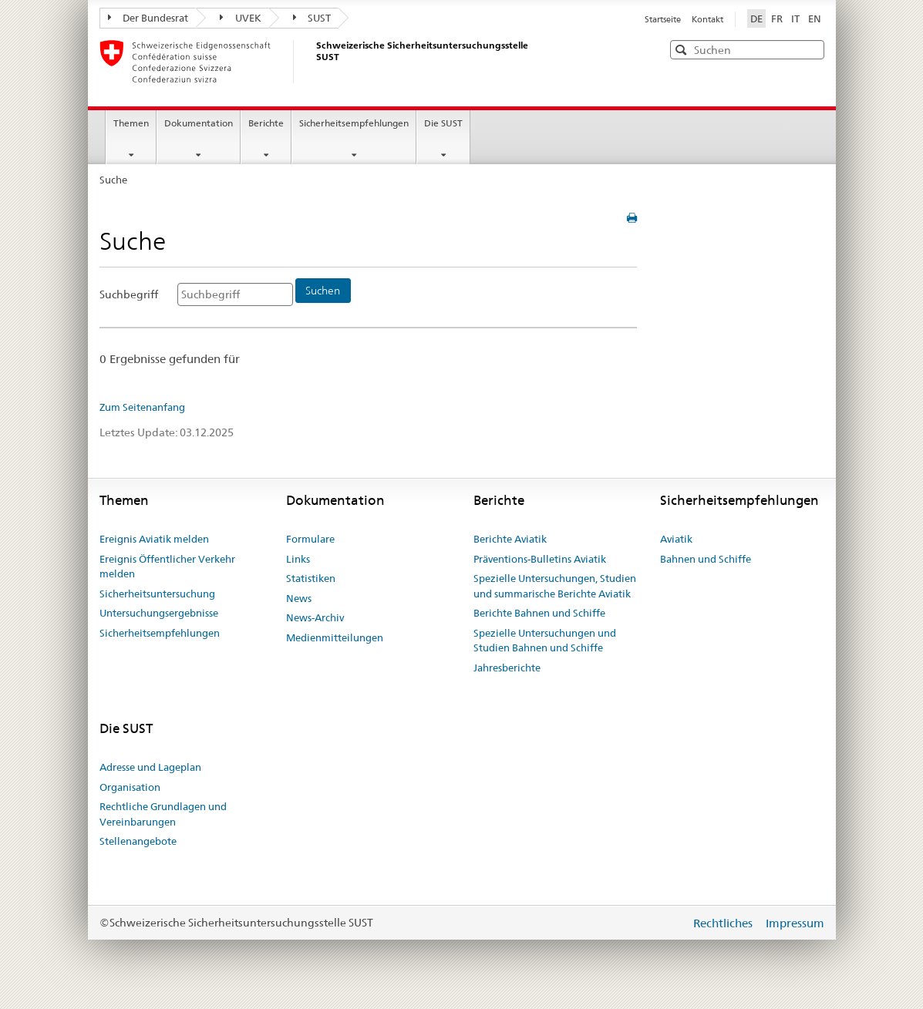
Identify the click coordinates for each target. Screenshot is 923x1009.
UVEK (240, 17)
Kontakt (707, 19)
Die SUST (443, 123)
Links (298, 559)
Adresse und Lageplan (150, 767)
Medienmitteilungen (334, 637)
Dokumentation (198, 123)
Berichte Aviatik (510, 539)
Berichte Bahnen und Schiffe (539, 613)
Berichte (266, 123)
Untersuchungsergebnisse (158, 613)
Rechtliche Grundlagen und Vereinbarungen (163, 814)
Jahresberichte (507, 667)
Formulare (310, 539)
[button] (811, 49)
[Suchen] (323, 290)
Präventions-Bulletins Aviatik (539, 559)
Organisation (129, 787)
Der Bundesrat (148, 17)
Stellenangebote (138, 841)
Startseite (664, 19)
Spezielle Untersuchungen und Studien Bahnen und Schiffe (544, 640)
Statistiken (310, 578)
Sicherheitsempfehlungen (354, 123)
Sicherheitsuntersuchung (157, 593)
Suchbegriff (128, 294)
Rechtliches (724, 923)
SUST (312, 17)
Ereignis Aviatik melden (154, 539)
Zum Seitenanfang (142, 407)
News (299, 598)
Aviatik (676, 539)
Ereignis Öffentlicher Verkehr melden (167, 566)
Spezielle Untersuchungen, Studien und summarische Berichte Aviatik (554, 586)
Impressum (795, 923)
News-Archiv (315, 617)
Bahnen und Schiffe (705, 559)
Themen (131, 123)
